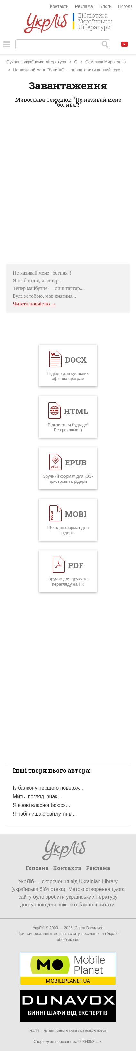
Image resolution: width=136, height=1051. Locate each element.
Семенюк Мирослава (105, 61)
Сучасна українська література (36, 61)
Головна (37, 867)
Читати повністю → (34, 303)
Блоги (105, 6)
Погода (125, 6)
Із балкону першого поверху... (48, 787)
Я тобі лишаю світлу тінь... (44, 814)
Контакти (59, 6)
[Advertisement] (68, 188)
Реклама (84, 6)
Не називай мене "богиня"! (39, 69)
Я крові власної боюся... (41, 805)
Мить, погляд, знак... (37, 796)
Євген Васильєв (89, 928)
